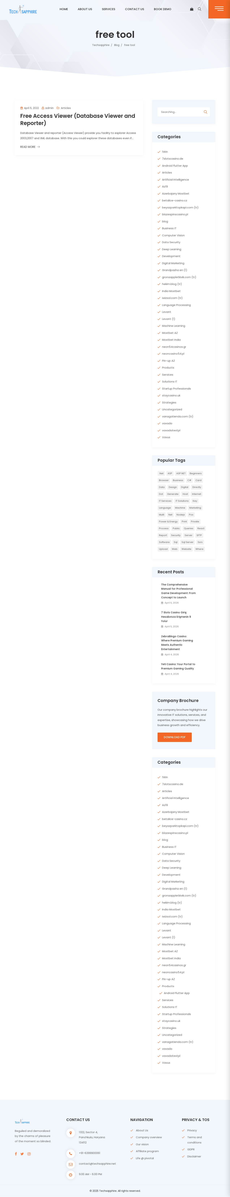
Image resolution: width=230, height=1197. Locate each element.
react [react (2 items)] (200, 528)
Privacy (192, 1130)
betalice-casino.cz (174, 200)
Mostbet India (171, 340)
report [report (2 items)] (163, 535)
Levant (166, 312)
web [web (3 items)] (174, 549)
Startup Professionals (176, 388)
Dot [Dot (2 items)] (161, 494)
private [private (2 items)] (195, 521)
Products (168, 367)
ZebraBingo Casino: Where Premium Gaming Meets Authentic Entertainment (177, 643)
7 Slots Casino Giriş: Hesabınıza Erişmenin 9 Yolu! (176, 617)
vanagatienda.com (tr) (177, 416)
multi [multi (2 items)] (161, 514)
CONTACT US (134, 9)
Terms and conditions (194, 1140)
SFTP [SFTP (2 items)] (199, 535)
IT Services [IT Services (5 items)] (165, 501)
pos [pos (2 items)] (191, 514)
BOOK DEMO (162, 9)
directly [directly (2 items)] (196, 487)
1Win (165, 152)
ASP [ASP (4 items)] (170, 473)
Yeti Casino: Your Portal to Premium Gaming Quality (178, 666)
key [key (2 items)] (195, 501)
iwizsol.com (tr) (172, 298)
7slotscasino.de (172, 158)
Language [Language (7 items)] (165, 507)
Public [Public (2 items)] (176, 528)
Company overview (149, 1137)
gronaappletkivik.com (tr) (179, 277)
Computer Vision (173, 235)
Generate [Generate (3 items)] (173, 494)
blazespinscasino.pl (175, 214)
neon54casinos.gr (174, 347)
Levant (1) (168, 319)
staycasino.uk (171, 395)
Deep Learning (171, 249)
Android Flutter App (175, 166)
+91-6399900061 (89, 1153)
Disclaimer (194, 1156)
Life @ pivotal (145, 1158)
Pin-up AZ (168, 361)
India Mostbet (171, 291)
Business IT (169, 228)
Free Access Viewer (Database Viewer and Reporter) (77, 119)
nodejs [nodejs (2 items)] (181, 514)
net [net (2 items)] (170, 514)
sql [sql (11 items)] (175, 542)
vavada (167, 423)
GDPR (191, 1149)
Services (108, 9)
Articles (66, 108)
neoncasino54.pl (173, 354)
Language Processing (176, 305)
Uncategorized (172, 409)
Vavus (166, 437)
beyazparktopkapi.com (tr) (180, 207)
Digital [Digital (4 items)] (184, 487)
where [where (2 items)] (199, 549)
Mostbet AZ (170, 333)
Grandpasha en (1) (174, 270)
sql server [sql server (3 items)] (188, 542)
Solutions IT (169, 381)
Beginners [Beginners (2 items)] (196, 473)
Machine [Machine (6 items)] (180, 507)
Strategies (169, 402)
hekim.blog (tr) (172, 284)
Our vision (142, 1144)
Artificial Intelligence (175, 179)
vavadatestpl (171, 430)
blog (165, 221)
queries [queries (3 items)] (188, 528)
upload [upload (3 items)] (163, 549)
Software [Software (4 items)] (164, 542)
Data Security (171, 242)
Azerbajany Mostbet (175, 193)
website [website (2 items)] (186, 549)
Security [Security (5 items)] (175, 535)
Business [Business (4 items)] (178, 480)
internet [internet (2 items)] (196, 494)
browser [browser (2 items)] (164, 480)
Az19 (165, 186)
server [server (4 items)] (188, 535)
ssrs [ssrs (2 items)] (200, 542)
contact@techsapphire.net (97, 1164)
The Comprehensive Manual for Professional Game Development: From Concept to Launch (178, 591)
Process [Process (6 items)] (164, 528)
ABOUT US (85, 9)
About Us (142, 1130)
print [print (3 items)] (184, 521)
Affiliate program (147, 1151)
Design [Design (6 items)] (173, 487)
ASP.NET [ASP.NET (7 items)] (181, 473)
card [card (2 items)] (198, 480)
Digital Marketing (173, 263)
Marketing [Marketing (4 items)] (195, 507)
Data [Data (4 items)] (162, 487)
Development (171, 256)
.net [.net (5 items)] (161, 473)
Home (64, 9)
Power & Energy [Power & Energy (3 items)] (168, 521)
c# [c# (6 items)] (189, 480)
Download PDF (175, 737)
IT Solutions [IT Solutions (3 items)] (182, 501)
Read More (27, 146)
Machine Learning (173, 326)
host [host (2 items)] (185, 494)
